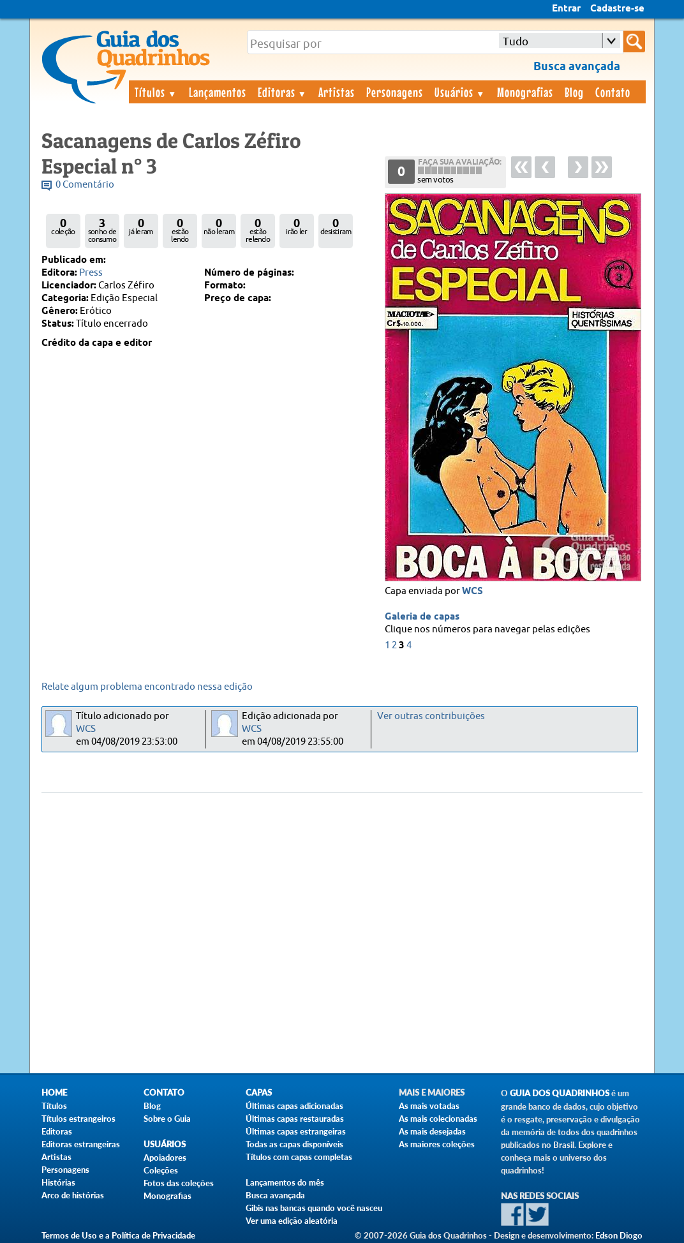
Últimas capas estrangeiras (296, 1131)
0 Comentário (85, 185)
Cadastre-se (617, 9)
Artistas (336, 92)
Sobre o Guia (167, 1118)
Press (91, 273)
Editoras (283, 92)
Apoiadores (165, 1157)
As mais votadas (429, 1106)
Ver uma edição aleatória (292, 1221)
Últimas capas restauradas (295, 1118)
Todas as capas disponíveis (294, 1144)
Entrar (566, 9)
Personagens (394, 92)
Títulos (156, 92)
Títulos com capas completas (299, 1157)
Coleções (161, 1170)
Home (54, 1093)
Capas (259, 1093)
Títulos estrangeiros (78, 1118)
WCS (472, 591)
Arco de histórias (72, 1195)
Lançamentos (217, 92)
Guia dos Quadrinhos (559, 1093)
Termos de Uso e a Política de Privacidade (118, 1235)
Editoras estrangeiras (80, 1144)
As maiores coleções (437, 1144)
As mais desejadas (432, 1131)
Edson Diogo (619, 1235)
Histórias (58, 1182)
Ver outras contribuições (431, 716)
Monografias (525, 92)
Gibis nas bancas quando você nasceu (314, 1208)
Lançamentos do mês (285, 1182)
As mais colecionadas (438, 1118)
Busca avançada (275, 1195)
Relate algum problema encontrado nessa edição (147, 687)
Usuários (460, 92)
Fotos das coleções (179, 1183)
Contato (612, 92)
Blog (574, 92)
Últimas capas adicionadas (294, 1106)
